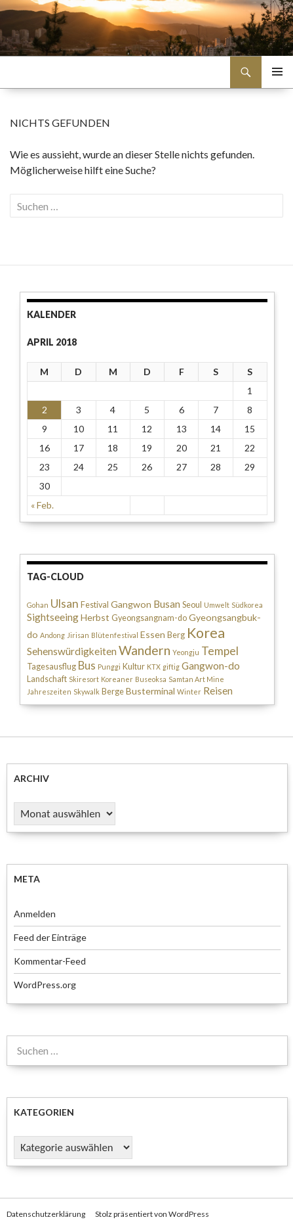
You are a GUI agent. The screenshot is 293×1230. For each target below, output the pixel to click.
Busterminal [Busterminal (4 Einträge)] (150, 690)
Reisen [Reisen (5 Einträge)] (218, 690)
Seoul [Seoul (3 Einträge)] (192, 605)
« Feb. (42, 505)
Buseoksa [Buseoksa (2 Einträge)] (150, 679)
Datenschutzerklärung (46, 1214)
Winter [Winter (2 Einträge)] (189, 691)
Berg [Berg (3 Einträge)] (176, 635)
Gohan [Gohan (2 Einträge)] (38, 605)
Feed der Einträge (50, 937)
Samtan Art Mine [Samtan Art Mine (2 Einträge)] (196, 679)
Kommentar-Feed (50, 961)
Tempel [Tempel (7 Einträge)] (220, 651)
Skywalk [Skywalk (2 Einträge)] (86, 691)
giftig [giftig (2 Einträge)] (171, 666)
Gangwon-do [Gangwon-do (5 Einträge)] (211, 666)
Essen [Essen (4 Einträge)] (152, 634)
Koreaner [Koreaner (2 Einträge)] (117, 679)
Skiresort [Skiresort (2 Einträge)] (84, 679)
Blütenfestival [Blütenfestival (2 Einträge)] (114, 635)
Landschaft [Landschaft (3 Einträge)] (47, 679)
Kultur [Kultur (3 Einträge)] (134, 667)
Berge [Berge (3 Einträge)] (113, 691)
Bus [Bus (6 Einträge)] (87, 665)
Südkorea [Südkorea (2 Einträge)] (247, 605)
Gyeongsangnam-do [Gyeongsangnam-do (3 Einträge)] (149, 618)
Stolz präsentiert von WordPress (152, 1214)
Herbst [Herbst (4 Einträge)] (95, 617)
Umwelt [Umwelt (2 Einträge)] (216, 605)
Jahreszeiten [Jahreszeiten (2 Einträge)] (49, 691)
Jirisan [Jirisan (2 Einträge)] (78, 635)
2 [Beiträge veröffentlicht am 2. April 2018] (44, 409)
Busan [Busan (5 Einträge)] (166, 604)
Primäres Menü (277, 71)
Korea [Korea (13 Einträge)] (206, 632)
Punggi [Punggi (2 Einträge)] (109, 666)
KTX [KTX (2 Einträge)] (154, 666)
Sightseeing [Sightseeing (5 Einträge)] (53, 617)
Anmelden (35, 913)
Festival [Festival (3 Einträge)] (95, 605)
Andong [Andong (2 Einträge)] (52, 635)
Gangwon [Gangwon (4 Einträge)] (131, 604)
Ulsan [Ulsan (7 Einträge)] (64, 603)
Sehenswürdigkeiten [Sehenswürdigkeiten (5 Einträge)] (72, 651)
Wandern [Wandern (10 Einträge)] (144, 650)
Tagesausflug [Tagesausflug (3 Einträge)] (51, 667)
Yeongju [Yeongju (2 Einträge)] (185, 652)
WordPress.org (45, 984)
